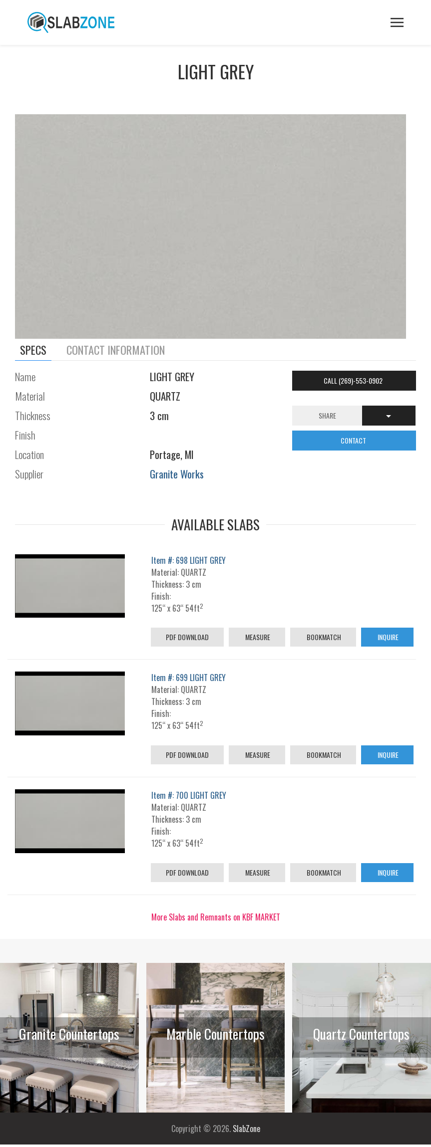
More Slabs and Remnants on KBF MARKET (215, 917)
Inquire (387, 637)
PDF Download (187, 637)
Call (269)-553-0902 (354, 380)
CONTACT (354, 440)
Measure (257, 637)
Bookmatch (323, 637)
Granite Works (177, 473)
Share (327, 415)
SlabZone (246, 1129)
